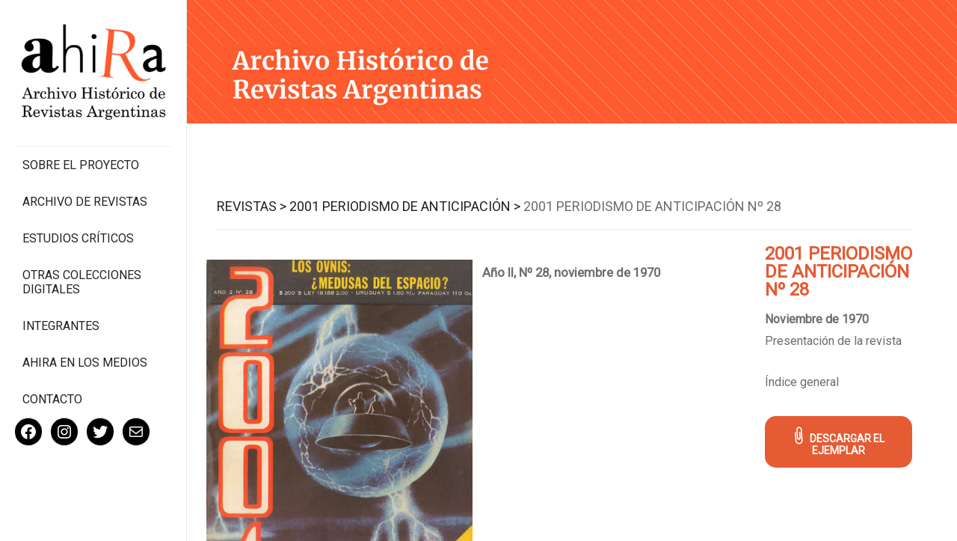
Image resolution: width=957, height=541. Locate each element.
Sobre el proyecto (80, 165)
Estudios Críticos (78, 238)
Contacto (52, 399)
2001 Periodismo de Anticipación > (404, 206)
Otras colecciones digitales (81, 282)
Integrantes (60, 326)
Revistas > (251, 206)
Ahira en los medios (84, 362)
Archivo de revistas (84, 202)
